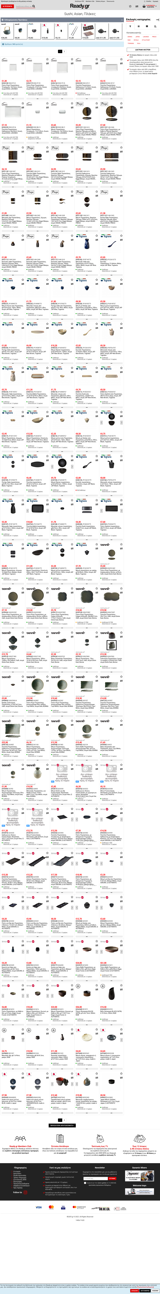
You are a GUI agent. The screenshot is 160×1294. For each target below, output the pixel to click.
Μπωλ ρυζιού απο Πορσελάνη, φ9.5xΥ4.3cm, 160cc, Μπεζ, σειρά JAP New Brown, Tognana (62, 440)
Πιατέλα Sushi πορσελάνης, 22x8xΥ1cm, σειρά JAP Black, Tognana (86, 528)
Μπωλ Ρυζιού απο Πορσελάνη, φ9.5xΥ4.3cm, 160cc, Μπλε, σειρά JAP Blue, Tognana (12, 307)
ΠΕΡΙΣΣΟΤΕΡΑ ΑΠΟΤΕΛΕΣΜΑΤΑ (62, 1125)
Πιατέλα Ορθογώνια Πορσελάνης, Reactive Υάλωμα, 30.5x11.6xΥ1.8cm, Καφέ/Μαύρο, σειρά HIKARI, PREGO (111, 176)
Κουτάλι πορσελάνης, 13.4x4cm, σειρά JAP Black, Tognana (85, 484)
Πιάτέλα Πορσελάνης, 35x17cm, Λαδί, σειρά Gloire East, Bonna (110, 616)
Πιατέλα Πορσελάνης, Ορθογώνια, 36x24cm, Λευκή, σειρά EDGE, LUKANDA (12, 131)
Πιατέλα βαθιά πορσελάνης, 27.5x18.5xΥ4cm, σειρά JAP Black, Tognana (36, 528)
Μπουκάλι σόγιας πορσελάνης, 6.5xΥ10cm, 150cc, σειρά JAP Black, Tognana (111, 484)
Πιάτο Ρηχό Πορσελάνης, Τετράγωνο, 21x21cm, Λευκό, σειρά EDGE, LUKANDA (36, 87)
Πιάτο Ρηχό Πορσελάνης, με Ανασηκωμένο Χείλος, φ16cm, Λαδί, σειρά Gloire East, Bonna (111, 572)
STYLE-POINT (146, 40)
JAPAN (137, 37)
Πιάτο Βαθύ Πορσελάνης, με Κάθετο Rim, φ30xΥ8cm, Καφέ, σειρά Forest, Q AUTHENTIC (111, 969)
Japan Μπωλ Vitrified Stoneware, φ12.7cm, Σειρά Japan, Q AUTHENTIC (109, 1101)
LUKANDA (146, 37)
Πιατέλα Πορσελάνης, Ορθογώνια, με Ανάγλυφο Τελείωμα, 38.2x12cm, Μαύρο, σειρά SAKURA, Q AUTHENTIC (61, 881)
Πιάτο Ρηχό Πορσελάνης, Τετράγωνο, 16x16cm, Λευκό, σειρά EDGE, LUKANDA (12, 87)
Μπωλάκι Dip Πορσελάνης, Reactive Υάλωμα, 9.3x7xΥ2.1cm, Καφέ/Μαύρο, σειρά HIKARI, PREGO (12, 220)
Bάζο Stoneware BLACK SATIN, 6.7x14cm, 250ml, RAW (111, 1012)
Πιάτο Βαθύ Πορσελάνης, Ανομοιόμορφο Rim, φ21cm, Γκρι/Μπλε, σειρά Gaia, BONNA (87, 748)
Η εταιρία (16, 1171)
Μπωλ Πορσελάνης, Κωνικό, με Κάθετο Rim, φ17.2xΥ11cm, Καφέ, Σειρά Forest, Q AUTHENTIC (62, 1014)
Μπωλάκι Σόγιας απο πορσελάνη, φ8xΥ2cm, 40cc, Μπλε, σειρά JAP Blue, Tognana (37, 307)
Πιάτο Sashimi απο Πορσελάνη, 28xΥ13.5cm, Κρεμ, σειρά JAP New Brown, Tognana (111, 395)
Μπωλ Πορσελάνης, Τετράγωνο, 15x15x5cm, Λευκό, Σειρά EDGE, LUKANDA (62, 131)
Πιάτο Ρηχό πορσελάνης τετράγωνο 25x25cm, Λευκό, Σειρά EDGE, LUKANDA (61, 87)
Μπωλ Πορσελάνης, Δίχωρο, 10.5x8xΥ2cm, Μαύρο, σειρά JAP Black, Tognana (12, 572)
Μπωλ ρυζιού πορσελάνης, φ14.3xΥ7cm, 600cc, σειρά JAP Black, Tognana (111, 440)
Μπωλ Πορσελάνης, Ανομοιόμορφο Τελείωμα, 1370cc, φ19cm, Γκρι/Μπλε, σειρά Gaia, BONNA (61, 749)
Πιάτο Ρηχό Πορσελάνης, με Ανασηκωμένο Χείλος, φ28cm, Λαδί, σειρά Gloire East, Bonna (37, 616)
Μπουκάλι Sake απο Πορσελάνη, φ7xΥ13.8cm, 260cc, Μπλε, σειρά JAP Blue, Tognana (86, 264)
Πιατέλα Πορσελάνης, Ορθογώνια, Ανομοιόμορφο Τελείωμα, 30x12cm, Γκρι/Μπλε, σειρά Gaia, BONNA (109, 705)
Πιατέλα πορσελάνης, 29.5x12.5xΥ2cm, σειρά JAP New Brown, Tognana (36, 351)
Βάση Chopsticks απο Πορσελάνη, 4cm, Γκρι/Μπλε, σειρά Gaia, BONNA (110, 748)
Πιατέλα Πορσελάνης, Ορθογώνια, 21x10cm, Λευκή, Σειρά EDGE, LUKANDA (86, 87)
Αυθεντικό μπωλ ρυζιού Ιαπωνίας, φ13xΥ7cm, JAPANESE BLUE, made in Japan (35, 1102)
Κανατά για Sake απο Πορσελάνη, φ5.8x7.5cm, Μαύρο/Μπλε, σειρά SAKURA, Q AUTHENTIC (13, 970)
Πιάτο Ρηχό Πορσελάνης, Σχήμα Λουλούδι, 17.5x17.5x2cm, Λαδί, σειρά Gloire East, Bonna (60, 617)
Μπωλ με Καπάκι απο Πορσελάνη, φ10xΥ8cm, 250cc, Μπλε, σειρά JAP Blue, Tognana (87, 307)
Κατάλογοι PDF (79, 1)
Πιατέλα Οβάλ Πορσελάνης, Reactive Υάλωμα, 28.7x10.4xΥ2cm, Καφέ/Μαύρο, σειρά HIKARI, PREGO (62, 176)
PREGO (154, 37)
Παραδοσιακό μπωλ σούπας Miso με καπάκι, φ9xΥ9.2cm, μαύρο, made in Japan (61, 1101)
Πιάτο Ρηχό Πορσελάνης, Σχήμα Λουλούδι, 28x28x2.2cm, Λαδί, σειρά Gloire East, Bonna (87, 616)
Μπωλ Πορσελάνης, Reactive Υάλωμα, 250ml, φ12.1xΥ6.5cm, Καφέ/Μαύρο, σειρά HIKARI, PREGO (87, 220)
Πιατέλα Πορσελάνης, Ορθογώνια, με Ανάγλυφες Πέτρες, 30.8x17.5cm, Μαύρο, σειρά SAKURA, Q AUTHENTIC (12, 881)
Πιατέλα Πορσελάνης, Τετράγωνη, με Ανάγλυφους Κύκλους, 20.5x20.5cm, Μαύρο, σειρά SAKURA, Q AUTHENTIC (62, 837)
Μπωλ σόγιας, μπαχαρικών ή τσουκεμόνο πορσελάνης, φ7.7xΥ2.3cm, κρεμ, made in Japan (86, 1058)
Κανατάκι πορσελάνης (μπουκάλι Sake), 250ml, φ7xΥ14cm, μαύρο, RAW (59, 1057)
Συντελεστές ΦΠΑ (19, 1180)
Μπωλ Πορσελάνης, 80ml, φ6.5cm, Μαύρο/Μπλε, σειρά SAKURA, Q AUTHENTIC (110, 925)
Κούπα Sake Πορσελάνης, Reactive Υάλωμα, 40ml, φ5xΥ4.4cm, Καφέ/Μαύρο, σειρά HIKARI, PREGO (109, 220)
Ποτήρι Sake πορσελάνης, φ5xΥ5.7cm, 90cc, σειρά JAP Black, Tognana (12, 484)
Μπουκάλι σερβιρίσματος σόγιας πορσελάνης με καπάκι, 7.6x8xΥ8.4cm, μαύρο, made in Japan (86, 1102)
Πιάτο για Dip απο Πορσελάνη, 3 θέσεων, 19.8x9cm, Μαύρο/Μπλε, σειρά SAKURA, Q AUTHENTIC (37, 925)
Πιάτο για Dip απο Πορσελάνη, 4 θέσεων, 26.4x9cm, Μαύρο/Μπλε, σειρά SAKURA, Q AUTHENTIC (61, 925)
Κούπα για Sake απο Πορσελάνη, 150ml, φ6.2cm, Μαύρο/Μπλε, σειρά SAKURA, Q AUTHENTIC (37, 970)
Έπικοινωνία (110, 1)
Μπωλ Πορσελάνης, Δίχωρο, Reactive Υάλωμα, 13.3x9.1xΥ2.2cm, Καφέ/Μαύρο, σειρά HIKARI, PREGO (37, 220)
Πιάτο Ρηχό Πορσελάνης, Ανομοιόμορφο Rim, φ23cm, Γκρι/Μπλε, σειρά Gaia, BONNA (62, 704)
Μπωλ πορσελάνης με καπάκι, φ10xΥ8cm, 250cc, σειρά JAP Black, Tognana (86, 572)
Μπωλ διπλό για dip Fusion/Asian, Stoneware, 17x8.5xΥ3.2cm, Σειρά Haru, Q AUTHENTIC (61, 793)
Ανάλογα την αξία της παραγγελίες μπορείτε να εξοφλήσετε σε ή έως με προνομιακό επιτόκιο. (139, 1151)
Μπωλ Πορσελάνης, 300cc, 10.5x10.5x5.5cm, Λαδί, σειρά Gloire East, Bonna (36, 660)
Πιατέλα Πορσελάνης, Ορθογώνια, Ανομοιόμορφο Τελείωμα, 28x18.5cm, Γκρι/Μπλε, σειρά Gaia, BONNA (85, 705)
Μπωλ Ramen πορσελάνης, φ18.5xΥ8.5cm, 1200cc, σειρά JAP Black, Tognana (61, 484)
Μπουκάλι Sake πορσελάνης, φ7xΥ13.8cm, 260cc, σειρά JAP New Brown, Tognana (13, 395)
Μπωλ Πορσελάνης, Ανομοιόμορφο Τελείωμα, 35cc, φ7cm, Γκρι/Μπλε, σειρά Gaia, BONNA (13, 793)
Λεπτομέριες (145, 1291)
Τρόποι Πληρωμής (19, 1178)
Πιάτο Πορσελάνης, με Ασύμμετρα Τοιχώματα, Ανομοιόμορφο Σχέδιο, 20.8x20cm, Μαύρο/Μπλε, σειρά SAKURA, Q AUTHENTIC (86, 882)
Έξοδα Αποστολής (19, 1175)
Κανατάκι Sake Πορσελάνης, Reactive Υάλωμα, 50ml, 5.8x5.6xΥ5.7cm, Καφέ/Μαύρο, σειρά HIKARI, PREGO (12, 264)
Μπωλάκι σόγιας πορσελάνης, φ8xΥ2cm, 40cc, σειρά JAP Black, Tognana (61, 528)
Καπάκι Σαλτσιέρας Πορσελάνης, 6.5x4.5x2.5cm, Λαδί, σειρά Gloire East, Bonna (12, 704)
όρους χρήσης (102, 1183)
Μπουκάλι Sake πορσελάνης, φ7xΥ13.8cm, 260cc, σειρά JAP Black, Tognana (13, 528)
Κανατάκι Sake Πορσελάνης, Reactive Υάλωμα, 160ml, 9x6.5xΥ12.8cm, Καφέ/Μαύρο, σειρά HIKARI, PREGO (61, 264)
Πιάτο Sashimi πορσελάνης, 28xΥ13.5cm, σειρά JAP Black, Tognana (110, 528)
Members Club (90, 1)
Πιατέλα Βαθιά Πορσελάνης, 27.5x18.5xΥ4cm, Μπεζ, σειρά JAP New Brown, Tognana (36, 395)
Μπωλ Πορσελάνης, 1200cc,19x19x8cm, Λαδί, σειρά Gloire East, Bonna (13, 660)
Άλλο (138, 43)
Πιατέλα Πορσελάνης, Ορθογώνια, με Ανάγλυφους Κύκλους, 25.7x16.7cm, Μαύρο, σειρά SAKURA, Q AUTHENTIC (111, 837)
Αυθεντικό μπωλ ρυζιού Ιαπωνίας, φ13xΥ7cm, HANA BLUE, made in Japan (12, 1101)
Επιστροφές (17, 1182)
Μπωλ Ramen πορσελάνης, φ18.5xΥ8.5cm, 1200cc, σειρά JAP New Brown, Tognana (61, 351)
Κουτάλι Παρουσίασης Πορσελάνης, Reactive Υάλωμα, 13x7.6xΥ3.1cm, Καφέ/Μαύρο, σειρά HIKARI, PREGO (62, 220)
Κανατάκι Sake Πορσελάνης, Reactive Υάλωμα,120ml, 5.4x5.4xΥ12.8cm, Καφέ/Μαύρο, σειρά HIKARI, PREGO (37, 264)
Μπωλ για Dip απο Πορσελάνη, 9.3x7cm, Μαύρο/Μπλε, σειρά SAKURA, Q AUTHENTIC (111, 881)
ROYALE (136, 40)
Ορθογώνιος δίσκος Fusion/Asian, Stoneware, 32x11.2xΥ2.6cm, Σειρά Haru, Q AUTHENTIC (13, 837)
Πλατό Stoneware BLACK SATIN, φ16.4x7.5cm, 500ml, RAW (85, 1013)
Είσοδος (148, 1)
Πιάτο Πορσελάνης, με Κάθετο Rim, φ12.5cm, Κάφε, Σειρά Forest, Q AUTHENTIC (12, 1013)
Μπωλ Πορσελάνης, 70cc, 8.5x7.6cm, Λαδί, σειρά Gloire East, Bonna (86, 660)
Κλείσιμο (155, 1291)
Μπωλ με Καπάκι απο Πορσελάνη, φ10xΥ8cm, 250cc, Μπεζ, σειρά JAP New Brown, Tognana (86, 440)
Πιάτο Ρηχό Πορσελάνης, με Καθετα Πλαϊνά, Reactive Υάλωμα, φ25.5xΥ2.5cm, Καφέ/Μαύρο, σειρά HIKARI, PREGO (111, 132)
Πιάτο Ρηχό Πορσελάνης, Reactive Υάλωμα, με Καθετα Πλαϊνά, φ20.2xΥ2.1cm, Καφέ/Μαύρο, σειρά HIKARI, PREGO (86, 132)
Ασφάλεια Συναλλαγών (21, 1186)
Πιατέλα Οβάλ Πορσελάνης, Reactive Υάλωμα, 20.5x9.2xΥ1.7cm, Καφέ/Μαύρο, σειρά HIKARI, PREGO (37, 176)
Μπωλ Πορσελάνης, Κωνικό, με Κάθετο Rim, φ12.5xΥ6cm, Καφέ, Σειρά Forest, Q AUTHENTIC (37, 1014)
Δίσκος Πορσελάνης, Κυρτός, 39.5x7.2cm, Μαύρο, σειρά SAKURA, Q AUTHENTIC (36, 881)
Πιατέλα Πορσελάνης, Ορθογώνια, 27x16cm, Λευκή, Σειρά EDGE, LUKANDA (110, 87)
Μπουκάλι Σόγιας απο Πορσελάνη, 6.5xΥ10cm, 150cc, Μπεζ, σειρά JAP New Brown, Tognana (111, 352)
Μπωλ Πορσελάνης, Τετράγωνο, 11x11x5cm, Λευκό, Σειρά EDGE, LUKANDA (37, 131)
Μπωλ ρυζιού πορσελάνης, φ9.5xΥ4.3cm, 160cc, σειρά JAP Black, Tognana (62, 572)
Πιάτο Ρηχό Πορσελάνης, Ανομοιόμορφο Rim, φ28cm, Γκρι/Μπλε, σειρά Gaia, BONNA (37, 704)
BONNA (130, 37)
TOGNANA (131, 43)
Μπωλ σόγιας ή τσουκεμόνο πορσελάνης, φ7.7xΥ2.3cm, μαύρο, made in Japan (110, 1057)
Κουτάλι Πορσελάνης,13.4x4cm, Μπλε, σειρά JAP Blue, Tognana (110, 263)
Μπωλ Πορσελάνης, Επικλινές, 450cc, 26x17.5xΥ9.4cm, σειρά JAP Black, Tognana (37, 572)
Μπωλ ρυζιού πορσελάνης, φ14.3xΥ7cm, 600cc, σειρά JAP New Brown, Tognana (111, 307)
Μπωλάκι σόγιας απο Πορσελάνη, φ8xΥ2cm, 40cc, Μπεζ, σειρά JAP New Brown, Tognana (61, 396)
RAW (129, 40)
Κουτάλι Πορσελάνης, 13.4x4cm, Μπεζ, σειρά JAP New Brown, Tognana (85, 351)
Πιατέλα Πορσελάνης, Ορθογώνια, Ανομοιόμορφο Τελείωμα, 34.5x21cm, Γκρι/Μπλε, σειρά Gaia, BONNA (12, 749)
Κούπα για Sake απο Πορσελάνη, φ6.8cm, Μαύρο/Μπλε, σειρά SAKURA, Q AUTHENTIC (61, 970)
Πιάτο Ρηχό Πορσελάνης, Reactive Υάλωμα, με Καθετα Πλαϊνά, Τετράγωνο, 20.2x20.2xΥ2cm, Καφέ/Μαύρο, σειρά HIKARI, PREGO (13, 177)
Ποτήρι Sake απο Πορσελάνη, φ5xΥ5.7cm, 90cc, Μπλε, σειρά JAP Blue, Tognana (62, 307)
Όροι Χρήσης (18, 1188)
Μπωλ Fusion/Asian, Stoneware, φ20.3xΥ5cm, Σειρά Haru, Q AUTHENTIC (37, 836)
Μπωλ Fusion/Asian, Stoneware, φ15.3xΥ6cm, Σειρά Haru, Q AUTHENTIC (111, 792)
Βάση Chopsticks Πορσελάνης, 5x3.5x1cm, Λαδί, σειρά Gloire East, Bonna (61, 660)
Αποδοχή (134, 1291)
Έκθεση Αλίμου (100, 1)
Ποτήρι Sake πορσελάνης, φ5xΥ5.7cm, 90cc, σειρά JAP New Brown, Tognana (12, 351)
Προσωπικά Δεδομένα (21, 1184)
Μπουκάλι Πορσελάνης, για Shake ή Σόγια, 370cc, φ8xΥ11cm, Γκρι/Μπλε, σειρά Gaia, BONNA (36, 793)
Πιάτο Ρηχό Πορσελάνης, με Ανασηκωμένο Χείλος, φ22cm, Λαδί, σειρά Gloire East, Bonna (12, 616)
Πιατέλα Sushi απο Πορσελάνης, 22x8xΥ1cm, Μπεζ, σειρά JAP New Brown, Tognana (86, 396)
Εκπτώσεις (17, 1173)
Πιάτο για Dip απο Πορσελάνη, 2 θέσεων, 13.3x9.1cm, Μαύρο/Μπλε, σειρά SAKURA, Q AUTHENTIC (12, 925)
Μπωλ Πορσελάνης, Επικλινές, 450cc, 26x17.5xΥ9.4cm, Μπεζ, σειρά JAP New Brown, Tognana (37, 440)
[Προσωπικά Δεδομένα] (145, 1287)
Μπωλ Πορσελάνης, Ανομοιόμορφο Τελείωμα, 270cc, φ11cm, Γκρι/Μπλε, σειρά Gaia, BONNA (35, 749)
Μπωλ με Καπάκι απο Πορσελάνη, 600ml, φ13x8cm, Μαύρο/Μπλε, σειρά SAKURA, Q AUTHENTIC (87, 925)
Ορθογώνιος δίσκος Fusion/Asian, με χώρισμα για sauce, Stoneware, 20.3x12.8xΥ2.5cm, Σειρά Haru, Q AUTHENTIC (86, 794)
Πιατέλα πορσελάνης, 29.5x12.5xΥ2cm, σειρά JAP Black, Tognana (36, 484)
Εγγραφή (155, 1)
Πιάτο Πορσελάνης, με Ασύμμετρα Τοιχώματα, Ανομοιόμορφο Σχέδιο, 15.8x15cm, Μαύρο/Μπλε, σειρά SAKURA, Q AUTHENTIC (86, 838)
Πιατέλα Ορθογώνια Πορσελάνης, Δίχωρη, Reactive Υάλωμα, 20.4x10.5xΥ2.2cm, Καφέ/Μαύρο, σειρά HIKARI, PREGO (86, 177)
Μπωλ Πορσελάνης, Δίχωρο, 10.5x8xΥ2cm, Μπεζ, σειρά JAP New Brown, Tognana (13, 440)
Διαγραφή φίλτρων (142, 50)
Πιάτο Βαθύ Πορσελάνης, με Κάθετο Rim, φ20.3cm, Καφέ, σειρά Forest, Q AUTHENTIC (86, 969)
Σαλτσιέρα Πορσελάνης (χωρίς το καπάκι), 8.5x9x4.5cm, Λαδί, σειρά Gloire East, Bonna (111, 660)
